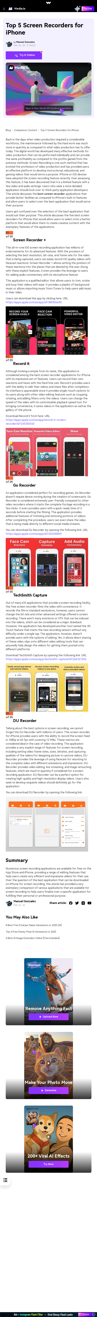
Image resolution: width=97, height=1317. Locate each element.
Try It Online (24, 55)
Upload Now (48, 1016)
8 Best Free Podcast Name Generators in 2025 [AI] (34, 925)
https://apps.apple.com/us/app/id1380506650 (34, 302)
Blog (8, 130)
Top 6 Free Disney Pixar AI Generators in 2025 (31, 931)
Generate (48, 1090)
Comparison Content (25, 130)
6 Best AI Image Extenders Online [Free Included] (33, 938)
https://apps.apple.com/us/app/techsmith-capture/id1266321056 (46, 659)
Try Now (48, 1164)
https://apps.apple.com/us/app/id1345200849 (34, 533)
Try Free (88, 9)
